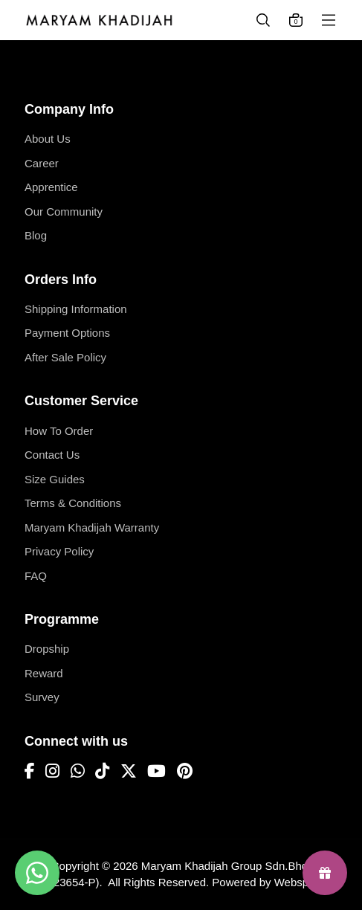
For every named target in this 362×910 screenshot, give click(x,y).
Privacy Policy (59, 551)
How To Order (59, 431)
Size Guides (55, 479)
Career (42, 163)
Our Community (64, 211)
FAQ (36, 575)
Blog (36, 235)
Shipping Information (76, 309)
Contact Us (52, 454)
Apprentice (51, 187)
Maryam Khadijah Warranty (92, 527)
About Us (48, 138)
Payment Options (67, 332)
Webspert (298, 882)
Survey (42, 697)
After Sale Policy (65, 357)
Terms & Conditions (73, 503)
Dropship (47, 648)
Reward (44, 673)
